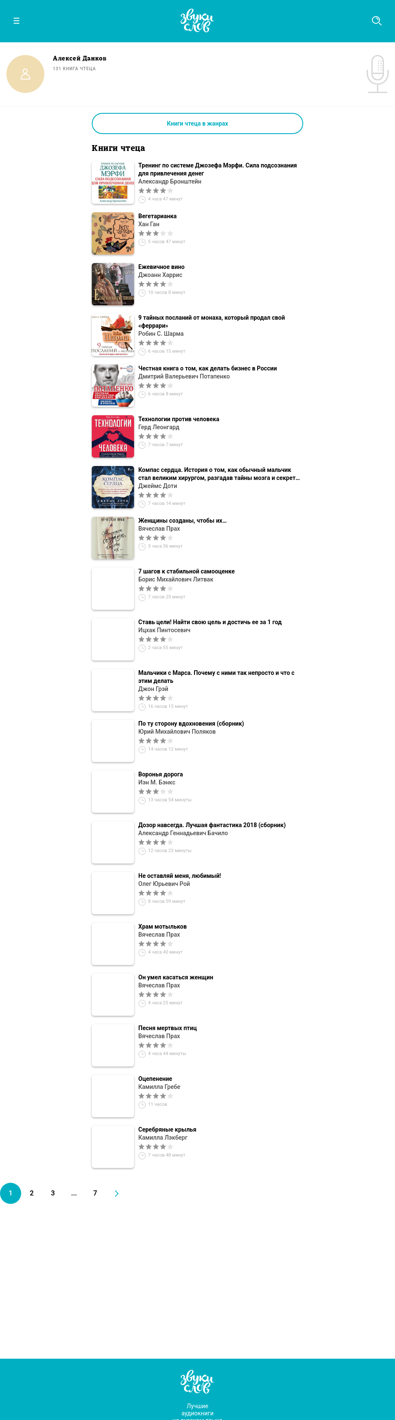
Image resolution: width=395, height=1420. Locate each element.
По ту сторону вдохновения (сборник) (191, 723)
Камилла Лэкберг (162, 1137)
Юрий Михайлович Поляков (177, 731)
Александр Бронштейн (169, 181)
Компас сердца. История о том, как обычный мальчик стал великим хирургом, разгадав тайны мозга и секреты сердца (219, 474)
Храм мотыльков (162, 926)
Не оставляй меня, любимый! (179, 875)
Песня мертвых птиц (167, 1028)
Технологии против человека (178, 419)
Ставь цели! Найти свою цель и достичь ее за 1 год (210, 622)
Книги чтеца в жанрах (197, 123)
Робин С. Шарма (161, 333)
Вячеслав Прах (159, 528)
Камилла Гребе (159, 1086)
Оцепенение (155, 1078)
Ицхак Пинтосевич (164, 630)
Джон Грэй (153, 688)
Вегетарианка (157, 216)
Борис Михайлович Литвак (175, 579)
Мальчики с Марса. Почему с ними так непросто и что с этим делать (216, 676)
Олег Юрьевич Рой (164, 883)
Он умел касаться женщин (175, 977)
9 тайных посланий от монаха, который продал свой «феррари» (211, 321)
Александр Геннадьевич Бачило (183, 833)
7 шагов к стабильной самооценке (186, 571)
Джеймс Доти (157, 485)
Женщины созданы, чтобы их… (182, 520)
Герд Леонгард (158, 427)
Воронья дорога (160, 774)
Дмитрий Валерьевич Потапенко (184, 376)
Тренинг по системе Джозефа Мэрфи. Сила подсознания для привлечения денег (217, 169)
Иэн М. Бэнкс (156, 782)
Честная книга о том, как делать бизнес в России (207, 368)
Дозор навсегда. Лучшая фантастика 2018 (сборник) (212, 825)
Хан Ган (148, 224)
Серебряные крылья (167, 1129)
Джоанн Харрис (160, 274)
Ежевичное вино (161, 266)
